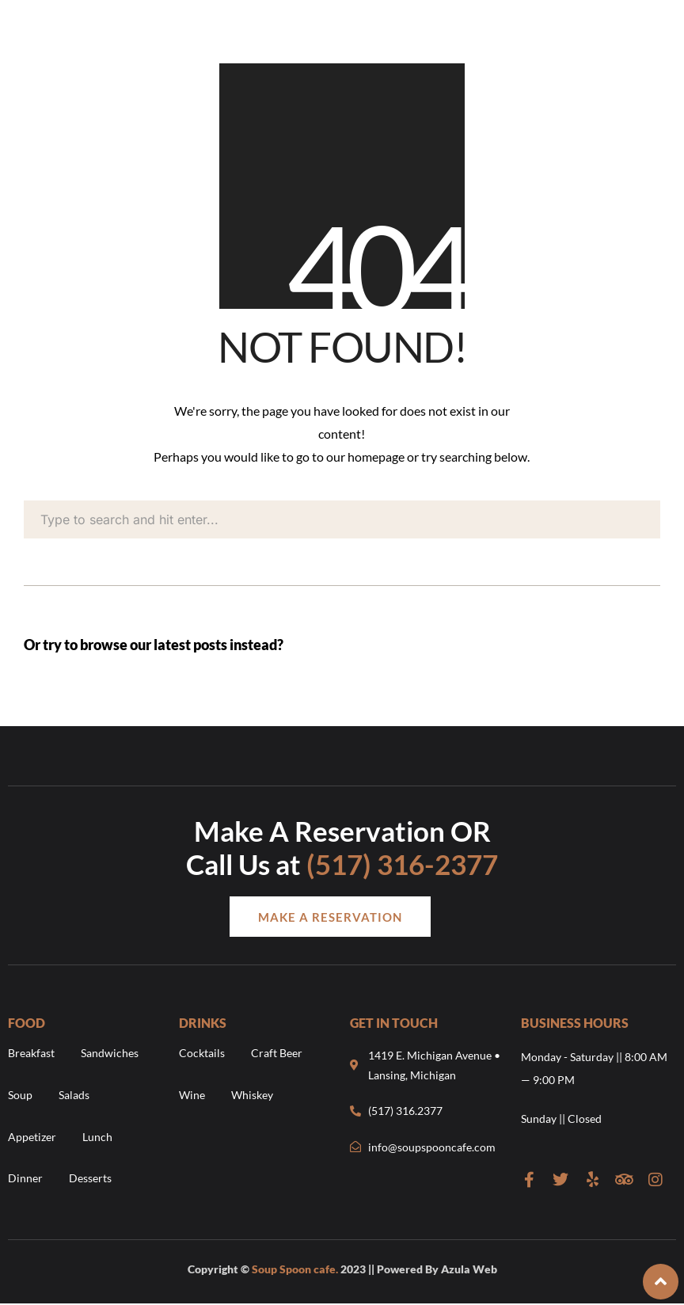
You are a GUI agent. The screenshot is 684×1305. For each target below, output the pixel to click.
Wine (192, 1094)
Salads (74, 1094)
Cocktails (202, 1053)
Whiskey (252, 1094)
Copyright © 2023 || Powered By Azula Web (342, 1269)
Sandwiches (110, 1053)
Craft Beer (276, 1053)
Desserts (90, 1178)
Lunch (97, 1136)
